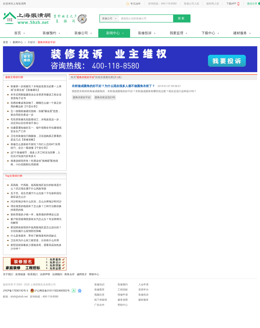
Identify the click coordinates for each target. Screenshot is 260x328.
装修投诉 (143, 294)
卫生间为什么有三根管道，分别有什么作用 (35, 240)
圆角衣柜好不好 (82, 97)
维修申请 (123, 294)
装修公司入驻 (191, 3)
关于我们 (8, 274)
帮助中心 (94, 274)
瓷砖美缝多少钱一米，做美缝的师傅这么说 (35, 214)
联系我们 (33, 274)
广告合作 (99, 304)
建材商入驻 (212, 3)
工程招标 (123, 289)
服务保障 (123, 299)
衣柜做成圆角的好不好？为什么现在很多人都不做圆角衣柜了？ (113, 86)
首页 (5, 42)
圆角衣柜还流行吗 (105, 97)
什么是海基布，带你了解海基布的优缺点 (33, 235)
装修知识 (99, 284)
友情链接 (20, 274)
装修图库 (99, 289)
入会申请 (143, 284)
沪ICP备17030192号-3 (15, 290)
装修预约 (123, 284)
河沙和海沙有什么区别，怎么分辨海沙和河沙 (36, 201)
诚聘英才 (82, 274)
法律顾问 (57, 274)
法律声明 (45, 274)
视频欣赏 (99, 294)
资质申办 (143, 289)
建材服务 (143, 299)
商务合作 (69, 274)
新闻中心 (18, 42)
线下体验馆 (100, 299)
